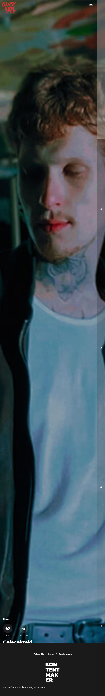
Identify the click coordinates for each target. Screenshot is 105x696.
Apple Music (65, 654)
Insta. (52, 654)
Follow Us (39, 654)
